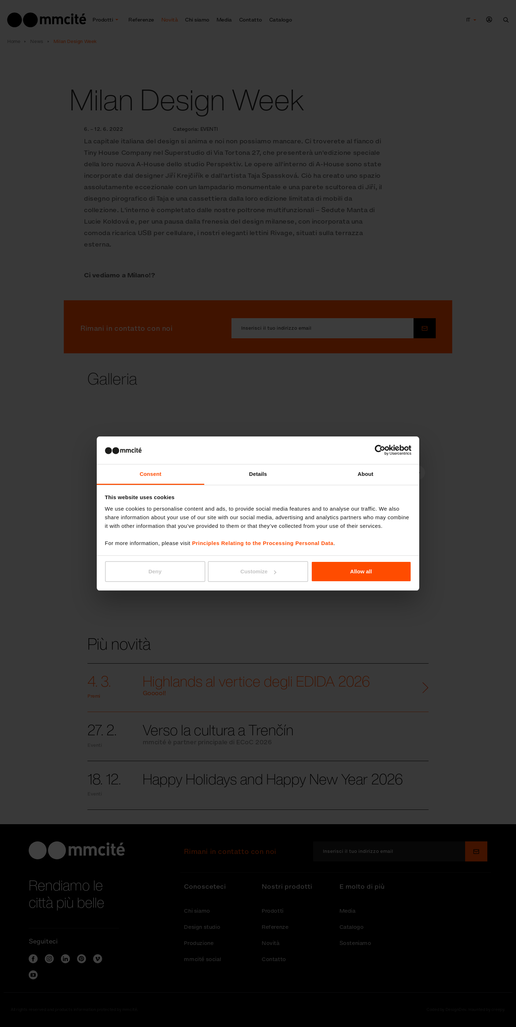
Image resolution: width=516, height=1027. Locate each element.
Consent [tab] (151, 474)
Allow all (361, 571)
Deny (155, 571)
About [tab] (365, 474)
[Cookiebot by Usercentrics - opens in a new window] (380, 450)
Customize (258, 571)
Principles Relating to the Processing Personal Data (263, 543)
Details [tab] (258, 474)
